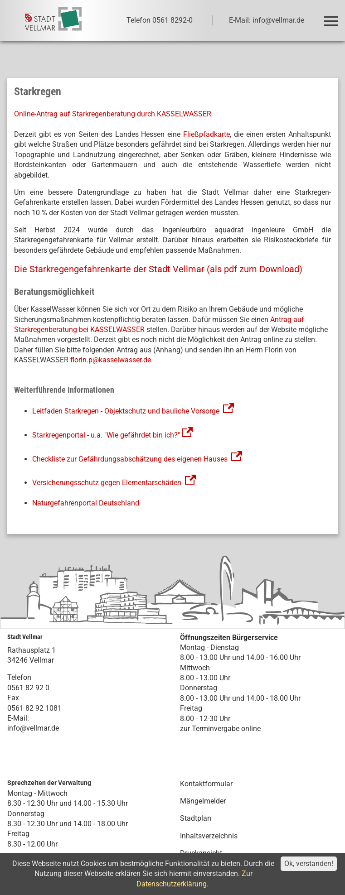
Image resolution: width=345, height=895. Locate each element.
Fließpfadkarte (206, 134)
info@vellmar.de (33, 728)
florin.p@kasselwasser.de (110, 360)
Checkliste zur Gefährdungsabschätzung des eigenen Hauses (130, 459)
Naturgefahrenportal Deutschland (85, 503)
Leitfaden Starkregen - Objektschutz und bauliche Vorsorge (125, 411)
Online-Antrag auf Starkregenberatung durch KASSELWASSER (112, 114)
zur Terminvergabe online (220, 728)
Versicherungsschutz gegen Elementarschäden (114, 482)
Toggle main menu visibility (332, 17)
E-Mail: (18, 718)
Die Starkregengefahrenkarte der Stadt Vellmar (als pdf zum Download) (158, 269)
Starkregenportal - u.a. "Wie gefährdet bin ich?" (113, 435)
